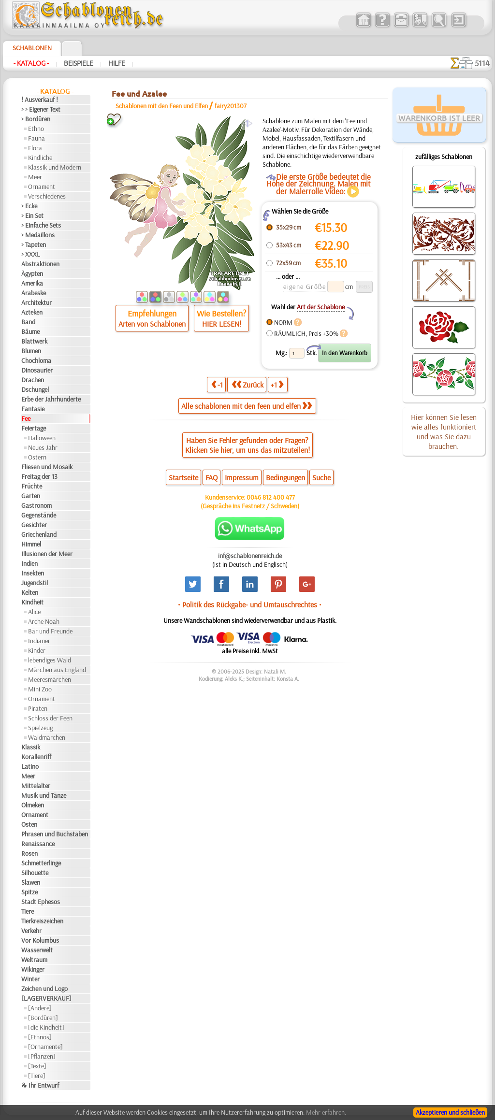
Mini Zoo (40, 689)
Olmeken (32, 805)
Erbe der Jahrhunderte (51, 399)
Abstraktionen (40, 263)
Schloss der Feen (50, 718)
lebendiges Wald (49, 660)
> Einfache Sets (41, 225)
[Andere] (40, 1008)
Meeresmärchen (49, 679)
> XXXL (30, 254)
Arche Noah (43, 621)
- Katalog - (31, 63)
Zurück (247, 384)
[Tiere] (36, 1075)
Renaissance (38, 843)
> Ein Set (32, 215)
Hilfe (116, 63)
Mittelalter (35, 785)
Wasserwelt (37, 950)
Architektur (36, 302)
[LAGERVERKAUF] (46, 998)
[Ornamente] (45, 1046)
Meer (35, 176)
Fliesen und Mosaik (47, 466)
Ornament (41, 186)
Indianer (39, 640)
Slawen (30, 882)
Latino (30, 766)
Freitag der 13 (39, 476)
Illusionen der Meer (47, 553)
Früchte (31, 486)
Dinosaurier (37, 370)
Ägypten (32, 273)
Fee (25, 418)
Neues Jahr (43, 447)
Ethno (36, 128)
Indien (29, 563)
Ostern (37, 457)
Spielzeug (40, 727)
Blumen (31, 350)
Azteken (32, 312)
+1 (277, 384)
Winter (30, 979)
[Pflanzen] (42, 1056)
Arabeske (33, 292)
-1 (217, 384)
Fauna (36, 138)
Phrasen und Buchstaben (54, 834)
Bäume (30, 331)
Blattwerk (34, 341)
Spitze (29, 892)
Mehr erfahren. (326, 1112)
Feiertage (33, 428)
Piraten (37, 708)
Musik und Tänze (43, 795)
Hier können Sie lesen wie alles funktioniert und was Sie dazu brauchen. (444, 431)
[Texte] (37, 1066)
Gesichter (34, 524)
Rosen (29, 853)
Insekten (32, 573)
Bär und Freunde (50, 631)
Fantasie (32, 408)
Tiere (27, 911)
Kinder (36, 650)
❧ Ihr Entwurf (40, 1085)
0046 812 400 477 (271, 497)
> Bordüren (35, 119)
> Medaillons (38, 234)
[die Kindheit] (46, 1027)
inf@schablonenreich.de (250, 555)
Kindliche (40, 157)
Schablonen (32, 47)
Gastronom (36, 505)
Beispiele (78, 63)
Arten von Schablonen (152, 324)
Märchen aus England (57, 669)
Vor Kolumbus (40, 940)
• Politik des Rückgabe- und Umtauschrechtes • (249, 604)
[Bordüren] (43, 1017)
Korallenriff (36, 756)
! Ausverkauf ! (39, 99)
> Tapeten (33, 244)
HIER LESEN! (221, 324)
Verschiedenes (47, 196)
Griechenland (39, 534)
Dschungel (35, 389)
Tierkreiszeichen (42, 921)
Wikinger (32, 969)
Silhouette (34, 872)
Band (28, 321)
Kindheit (32, 602)
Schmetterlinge (41, 863)
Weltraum (34, 959)
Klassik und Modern (54, 167)
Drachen (32, 379)
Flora (35, 148)
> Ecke (29, 205)
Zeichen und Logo (44, 988)
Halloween (42, 437)
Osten (29, 824)
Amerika (32, 283)
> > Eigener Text (40, 109)
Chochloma (36, 360)
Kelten (29, 592)
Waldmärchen (46, 737)
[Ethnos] (40, 1037)
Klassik (30, 747)
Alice (34, 611)
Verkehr (31, 930)
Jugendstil (34, 582)
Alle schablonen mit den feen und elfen (246, 406)
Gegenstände (38, 515)
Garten (30, 495)
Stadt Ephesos (40, 901)
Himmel (31, 544)
